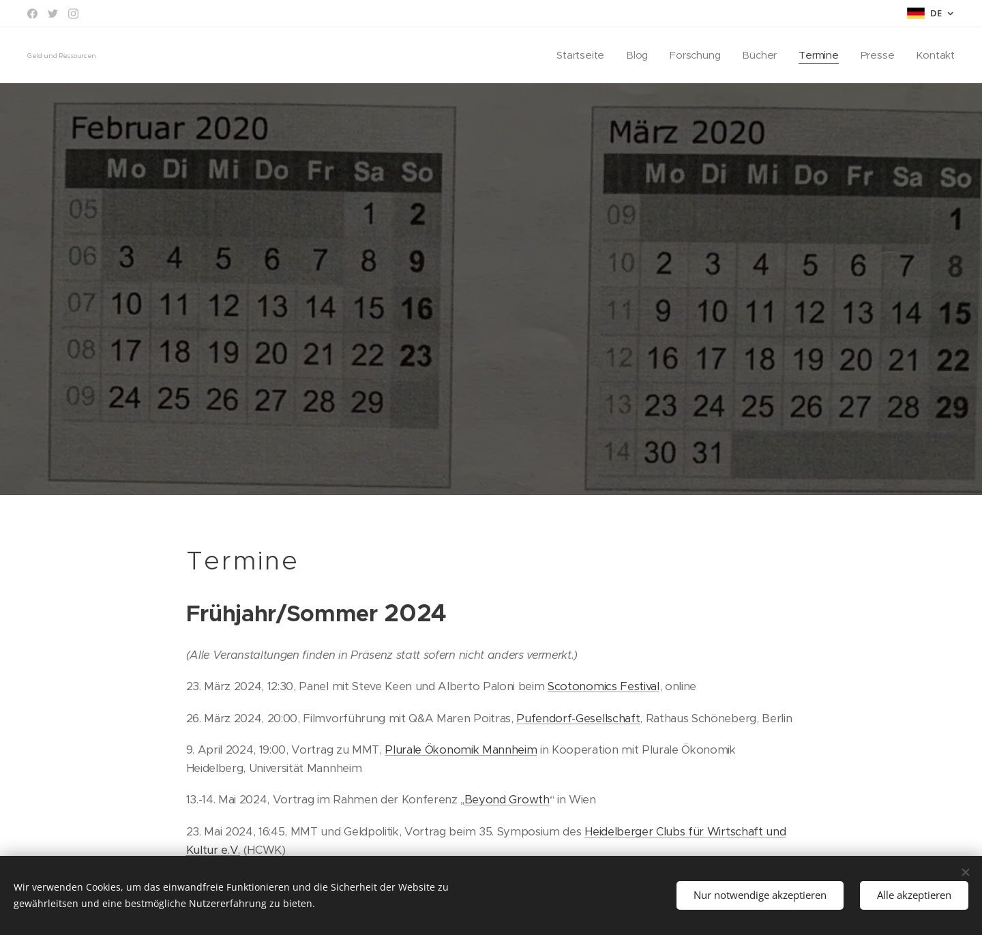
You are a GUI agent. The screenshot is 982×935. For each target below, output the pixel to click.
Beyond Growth (507, 799)
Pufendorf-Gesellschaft (578, 718)
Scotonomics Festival (603, 686)
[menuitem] (578, 55)
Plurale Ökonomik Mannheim (461, 750)
